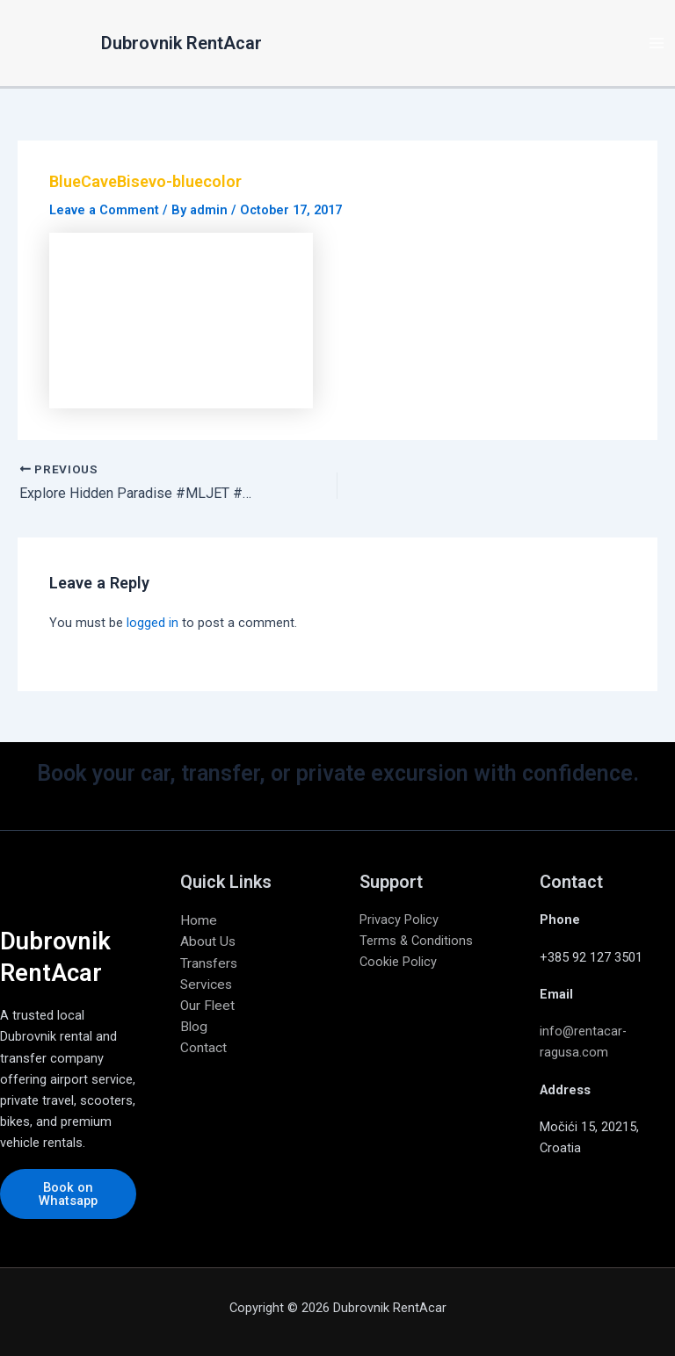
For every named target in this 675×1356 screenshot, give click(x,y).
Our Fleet (207, 1005)
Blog (193, 1027)
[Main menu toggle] (656, 43)
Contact (203, 1048)
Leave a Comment (104, 210)
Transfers (208, 963)
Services (206, 984)
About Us (208, 941)
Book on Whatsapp (68, 1193)
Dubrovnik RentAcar (181, 43)
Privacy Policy (399, 919)
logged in (152, 623)
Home (198, 920)
